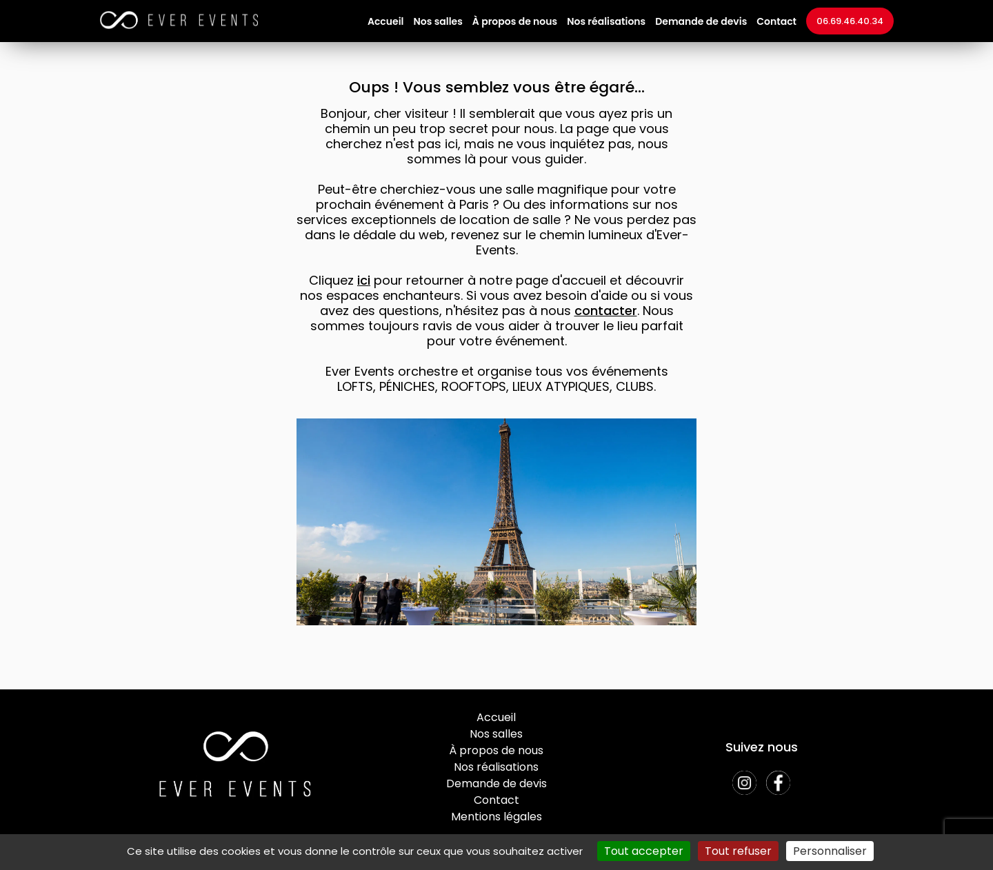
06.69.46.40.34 (849, 21)
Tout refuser (738, 851)
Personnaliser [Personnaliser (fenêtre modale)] (830, 851)
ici (363, 280)
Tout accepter (643, 851)
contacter (605, 310)
